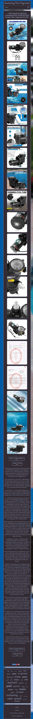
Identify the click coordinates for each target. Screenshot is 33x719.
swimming (12, 695)
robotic (15, 671)
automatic (17, 701)
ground (17, 698)
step (12, 671)
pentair (10, 689)
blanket (16, 680)
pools (8, 674)
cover (10, 698)
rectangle (20, 692)
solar (26, 680)
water (20, 696)
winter (16, 686)
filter (24, 671)
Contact (17, 710)
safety (14, 674)
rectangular (26, 696)
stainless (20, 671)
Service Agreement (17, 716)
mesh (21, 680)
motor (24, 677)
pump (17, 676)
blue (8, 671)
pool (9, 685)
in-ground (22, 673)
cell (26, 683)
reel (27, 686)
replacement (25, 699)
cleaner (21, 683)
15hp (16, 689)
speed (7, 680)
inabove (12, 692)
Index (17, 707)
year (11, 680)
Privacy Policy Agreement (17, 713)
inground (12, 682)
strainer (22, 689)
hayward (10, 677)
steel (23, 686)
